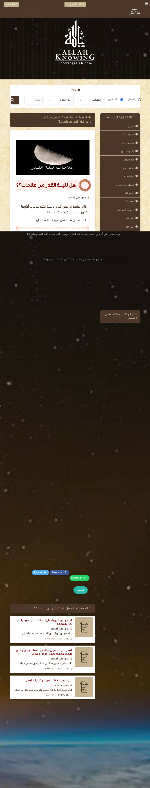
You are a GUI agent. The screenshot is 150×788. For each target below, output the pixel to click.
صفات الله (129, 176)
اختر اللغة (11, 4)
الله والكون (128, 159)
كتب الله (130, 218)
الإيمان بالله (128, 134)
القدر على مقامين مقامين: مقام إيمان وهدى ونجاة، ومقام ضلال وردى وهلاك (44, 651)
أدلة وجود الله (127, 143)
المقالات (69, 117)
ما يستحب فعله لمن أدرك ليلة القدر (49, 680)
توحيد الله (129, 193)
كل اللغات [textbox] (64, 100)
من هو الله (129, 126)
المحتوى (113, 99)
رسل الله (130, 226)
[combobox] (91, 100)
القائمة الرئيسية (75, 4)
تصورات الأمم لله (125, 210)
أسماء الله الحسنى (125, 185)
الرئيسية (85, 117)
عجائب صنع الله (126, 168)
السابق (80, 590)
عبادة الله (129, 201)
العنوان (131, 99)
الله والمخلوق (127, 151)
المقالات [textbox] (96, 100)
